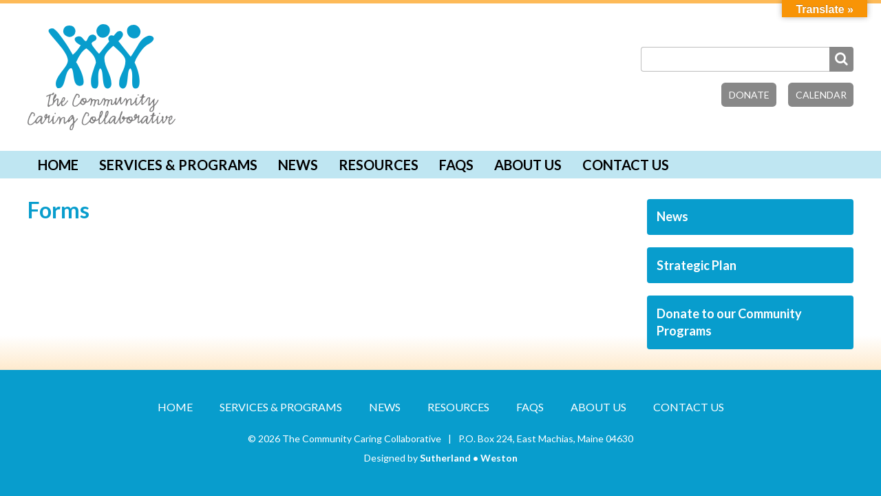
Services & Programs (178, 164)
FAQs (456, 164)
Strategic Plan (696, 265)
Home (58, 164)
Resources (378, 164)
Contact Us (625, 164)
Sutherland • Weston (469, 458)
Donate (749, 95)
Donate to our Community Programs (729, 322)
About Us (528, 164)
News (298, 164)
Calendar (821, 95)
